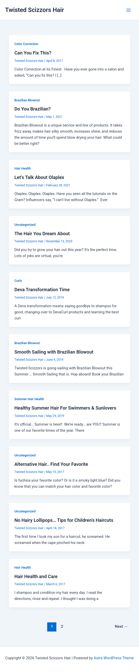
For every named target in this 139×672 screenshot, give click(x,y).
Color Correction (26, 44)
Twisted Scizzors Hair (34, 9)
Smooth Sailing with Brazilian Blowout (53, 352)
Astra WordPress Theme (114, 658)
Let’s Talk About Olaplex (39, 177)
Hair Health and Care (35, 576)
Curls (18, 281)
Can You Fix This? (32, 52)
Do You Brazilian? (32, 108)
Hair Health (22, 168)
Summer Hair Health (29, 399)
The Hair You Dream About (42, 233)
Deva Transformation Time (42, 289)
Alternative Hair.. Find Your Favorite (51, 464)
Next (121, 626)
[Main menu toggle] (128, 10)
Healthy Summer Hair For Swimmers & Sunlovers (65, 408)
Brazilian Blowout (27, 100)
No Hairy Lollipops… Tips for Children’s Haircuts (63, 520)
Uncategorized (24, 225)
